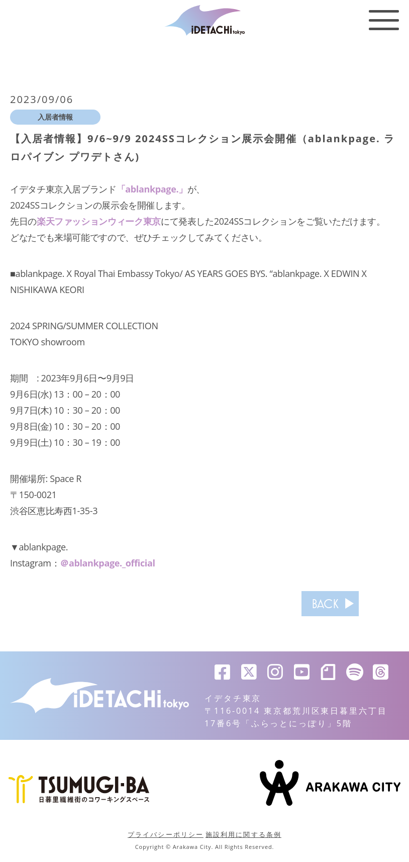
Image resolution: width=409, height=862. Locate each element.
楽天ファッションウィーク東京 (99, 221)
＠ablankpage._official (107, 563)
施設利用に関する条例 (243, 834)
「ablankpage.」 (152, 189)
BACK (325, 603)
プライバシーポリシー (165, 834)
